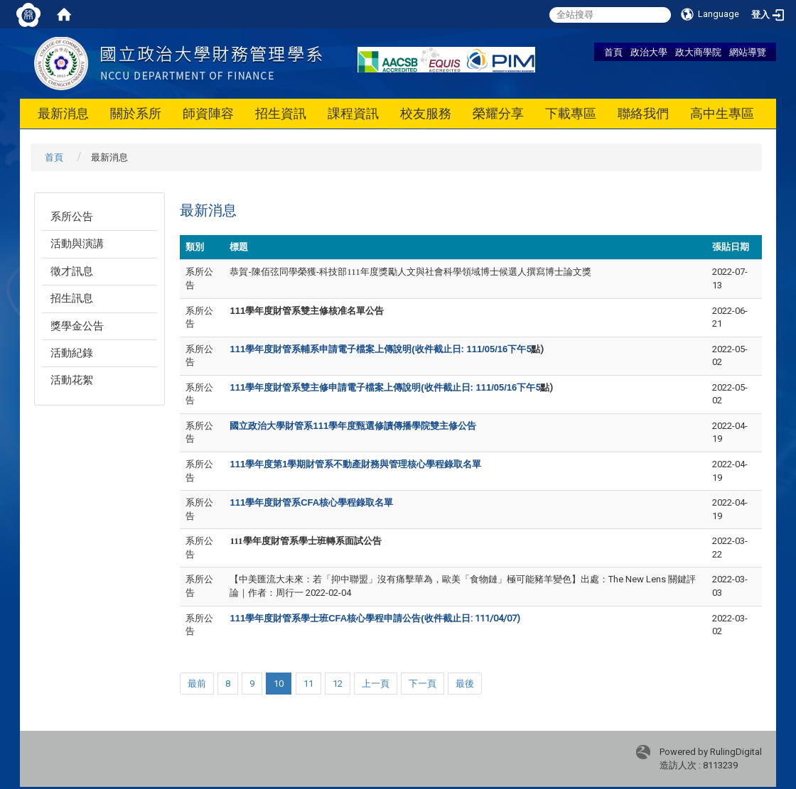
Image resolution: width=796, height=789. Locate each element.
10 (279, 683)
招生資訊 (280, 113)
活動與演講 (77, 243)
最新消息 (63, 113)
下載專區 (570, 113)
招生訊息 (71, 298)
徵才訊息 (71, 271)
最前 (197, 683)
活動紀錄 (71, 353)
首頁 (613, 51)
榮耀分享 (498, 113)
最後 (465, 683)
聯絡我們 (643, 113)
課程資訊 (353, 113)
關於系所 (135, 113)
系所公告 (71, 216)
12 (338, 683)
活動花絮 (71, 380)
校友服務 (425, 113)
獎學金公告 (77, 326)
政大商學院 (698, 51)
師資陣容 (208, 113)
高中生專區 (722, 113)
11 (308, 683)
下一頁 (422, 683)
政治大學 (648, 51)
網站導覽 (747, 51)
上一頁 (375, 683)
